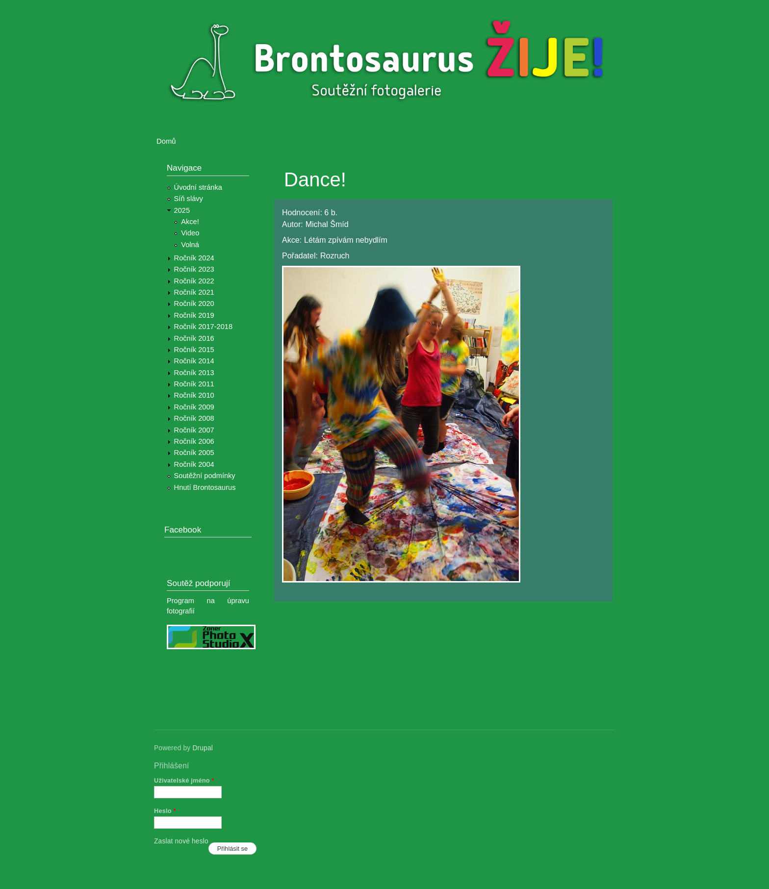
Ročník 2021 (194, 292)
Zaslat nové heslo (181, 841)
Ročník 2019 (194, 315)
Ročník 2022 (194, 281)
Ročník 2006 (194, 441)
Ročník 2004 (194, 464)
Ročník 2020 (194, 303)
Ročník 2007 (194, 430)
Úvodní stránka (198, 187)
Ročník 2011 (194, 384)
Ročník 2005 (194, 453)
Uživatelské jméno (184, 780)
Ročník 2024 (194, 258)
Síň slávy (188, 199)
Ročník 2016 (194, 338)
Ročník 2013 (194, 373)
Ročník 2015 (194, 350)
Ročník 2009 (194, 407)
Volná (190, 245)
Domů (166, 141)
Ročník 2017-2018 (203, 326)
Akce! (190, 222)
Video (190, 233)
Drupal (202, 748)
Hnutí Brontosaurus (205, 487)
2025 (182, 210)
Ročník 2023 (194, 269)
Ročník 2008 (194, 418)
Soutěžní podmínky (204, 476)
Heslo (165, 810)
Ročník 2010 (194, 395)
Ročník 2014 (194, 361)
